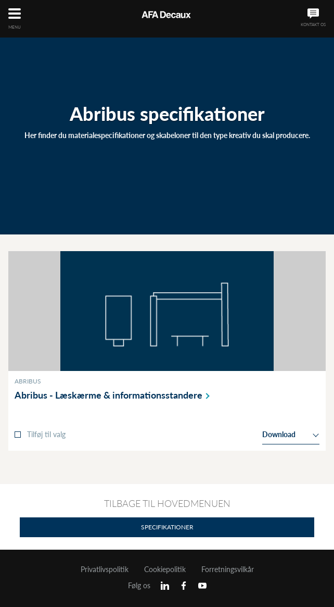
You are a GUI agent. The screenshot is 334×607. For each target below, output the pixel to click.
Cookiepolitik (165, 569)
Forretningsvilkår (227, 569)
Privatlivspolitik (105, 569)
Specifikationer (167, 527)
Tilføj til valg (46, 434)
